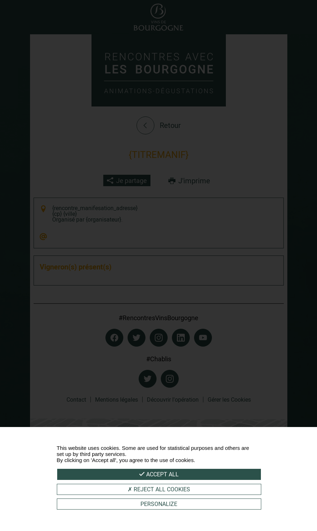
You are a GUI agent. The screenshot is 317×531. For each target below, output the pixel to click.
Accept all (159, 474)
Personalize (158, 504)
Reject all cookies (159, 489)
